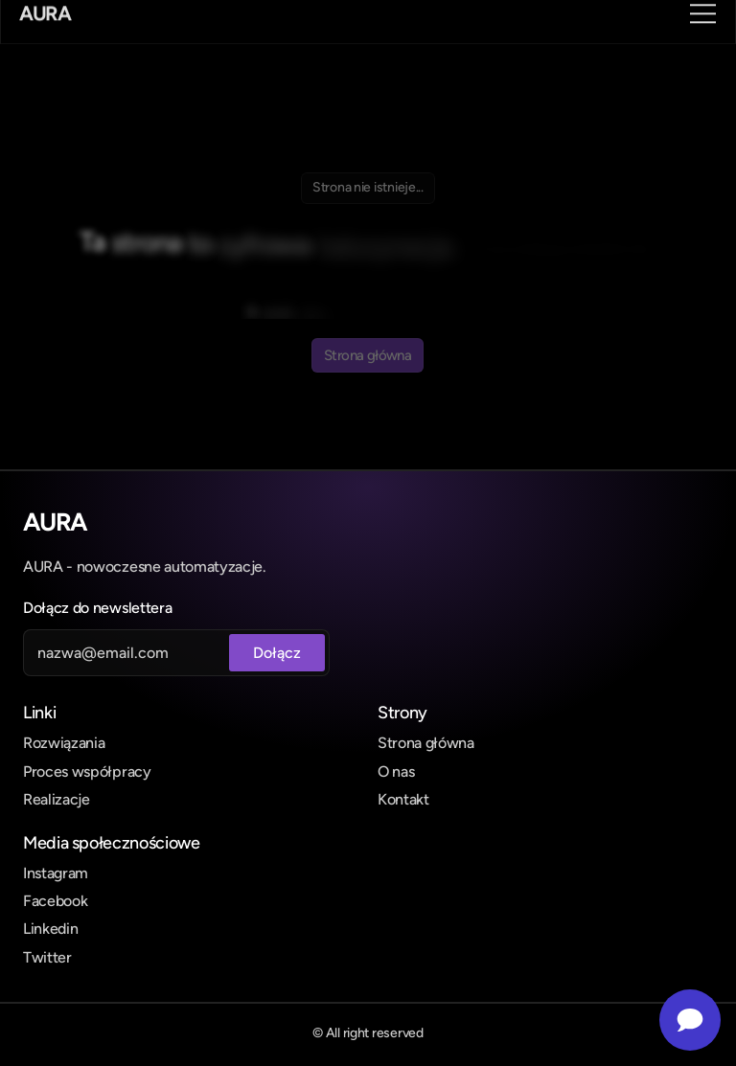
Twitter (47, 957)
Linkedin (50, 928)
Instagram (55, 873)
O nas (396, 771)
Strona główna (426, 743)
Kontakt (403, 799)
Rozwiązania (63, 743)
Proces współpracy (87, 771)
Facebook (55, 901)
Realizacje (56, 799)
